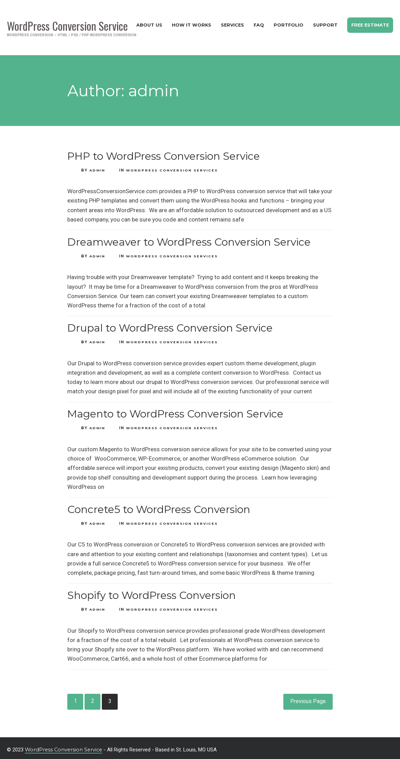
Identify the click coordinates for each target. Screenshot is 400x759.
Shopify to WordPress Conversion (151, 591)
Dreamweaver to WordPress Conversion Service (189, 238)
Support (323, 23)
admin (97, 166)
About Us (145, 23)
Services (229, 23)
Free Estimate (369, 23)
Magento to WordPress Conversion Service (175, 410)
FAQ (256, 23)
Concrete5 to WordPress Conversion (158, 505)
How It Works (188, 23)
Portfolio (287, 23)
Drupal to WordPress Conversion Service (170, 324)
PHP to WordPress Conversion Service (163, 152)
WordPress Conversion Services (173, 166)
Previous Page (308, 697)
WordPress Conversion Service (65, 746)
